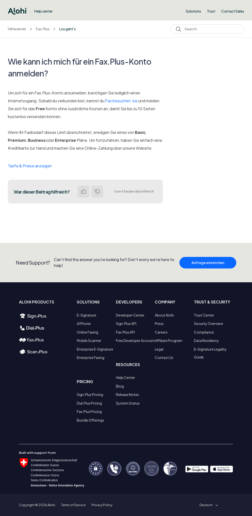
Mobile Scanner (89, 340)
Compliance (204, 332)
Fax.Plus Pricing (89, 411)
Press (159, 323)
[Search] (207, 29)
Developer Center (130, 315)
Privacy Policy (102, 505)
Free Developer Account (135, 340)
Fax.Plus (42, 29)
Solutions (193, 11)
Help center (43, 11)
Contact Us (164, 357)
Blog (120, 386)
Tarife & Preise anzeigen (30, 165)
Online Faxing (87, 332)
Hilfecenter (17, 29)
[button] (207, 505)
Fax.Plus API (125, 332)
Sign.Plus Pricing (90, 394)
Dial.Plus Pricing (89, 403)
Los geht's (67, 29)
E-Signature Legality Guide (210, 353)
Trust (211, 11)
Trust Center (204, 315)
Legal (159, 349)
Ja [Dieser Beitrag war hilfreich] (83, 191)
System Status (128, 403)
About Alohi (164, 315)
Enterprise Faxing (90, 357)
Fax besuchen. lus (121, 100)
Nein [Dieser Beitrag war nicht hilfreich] (97, 191)
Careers (161, 332)
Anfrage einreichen (207, 266)
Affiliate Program (168, 340)
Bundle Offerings (90, 420)
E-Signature (86, 315)
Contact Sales (232, 11)
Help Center (125, 377)
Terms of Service (73, 505)
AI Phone (84, 323)
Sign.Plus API (126, 323)
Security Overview (208, 323)
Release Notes (127, 394)
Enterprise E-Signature (95, 349)
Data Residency (206, 340)
